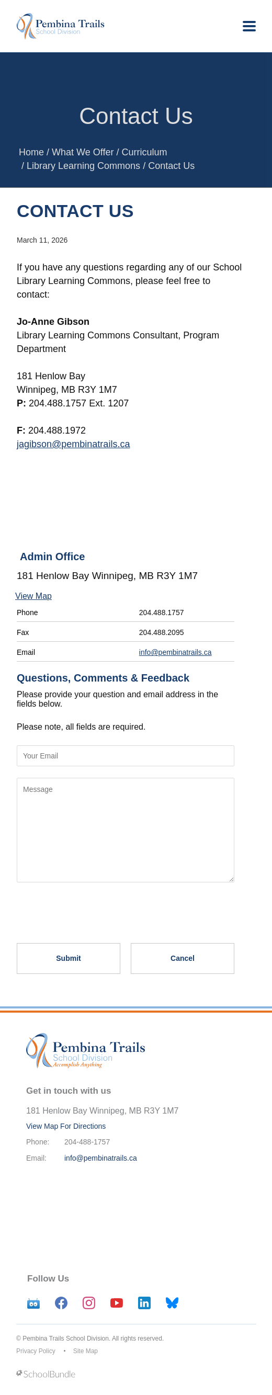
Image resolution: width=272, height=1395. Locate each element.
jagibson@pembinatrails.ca (73, 444)
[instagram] (89, 1303)
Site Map (85, 1351)
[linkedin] (144, 1303)
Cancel (183, 958)
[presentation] (96, 908)
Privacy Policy (35, 1351)
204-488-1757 (87, 1142)
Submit (68, 958)
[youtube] (116, 1303)
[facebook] (61, 1303)
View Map (33, 596)
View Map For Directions (66, 1126)
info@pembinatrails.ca (175, 652)
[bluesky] (172, 1303)
